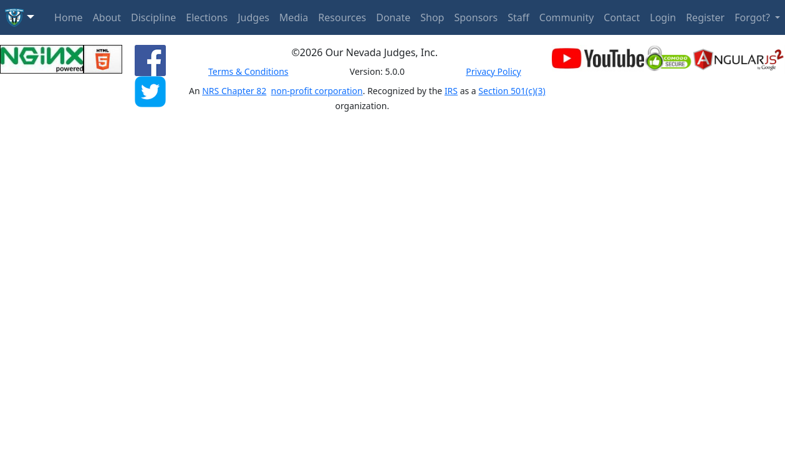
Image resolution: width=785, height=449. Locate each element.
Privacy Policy (493, 71)
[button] (19, 17)
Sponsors (476, 17)
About (107, 17)
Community (566, 17)
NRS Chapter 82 (234, 91)
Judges (253, 17)
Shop (432, 17)
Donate (393, 17)
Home (68, 17)
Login (663, 17)
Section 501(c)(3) (511, 91)
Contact (622, 17)
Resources (342, 17)
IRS (451, 91)
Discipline (153, 17)
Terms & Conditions (248, 71)
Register (705, 17)
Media (293, 17)
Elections (207, 17)
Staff (518, 17)
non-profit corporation (317, 91)
